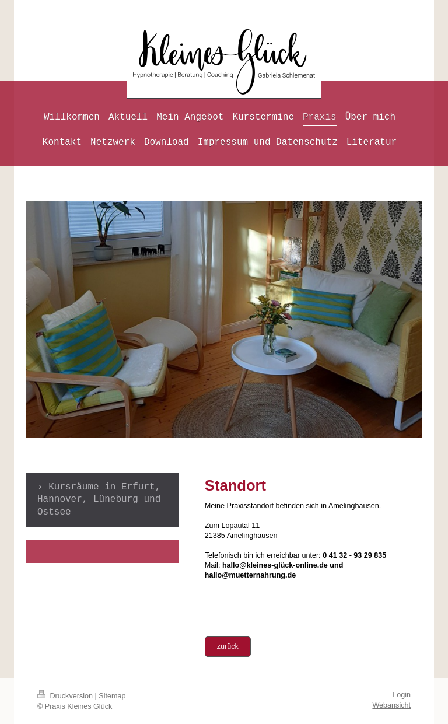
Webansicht (391, 705)
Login (402, 695)
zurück (228, 646)
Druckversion (65, 696)
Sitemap (112, 696)
